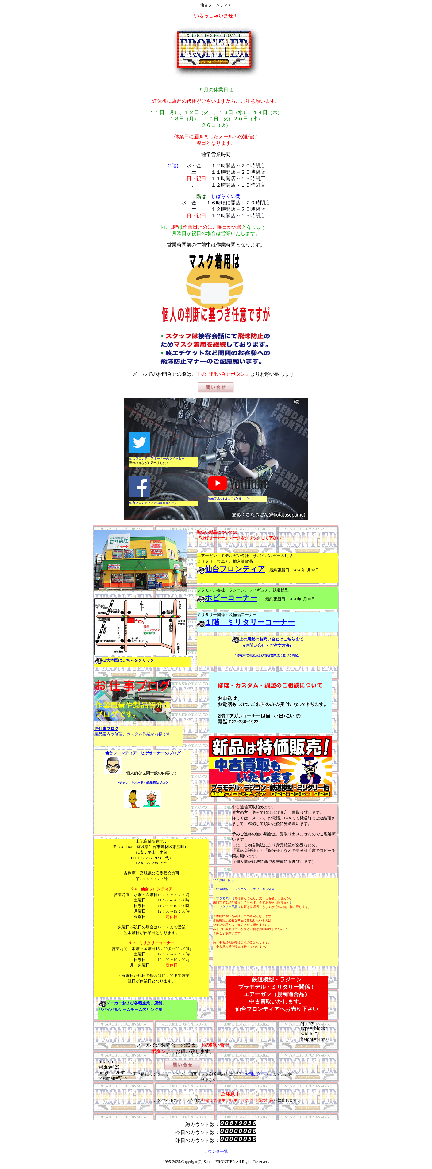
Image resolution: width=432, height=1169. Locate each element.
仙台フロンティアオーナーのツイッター (156, 458)
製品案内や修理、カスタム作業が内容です (132, 734)
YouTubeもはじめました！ (231, 498)
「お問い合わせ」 (257, 1074)
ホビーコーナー (231, 598)
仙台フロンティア (235, 569)
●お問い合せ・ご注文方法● (267, 645)
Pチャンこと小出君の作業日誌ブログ (142, 782)
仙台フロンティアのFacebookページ (153, 502)
